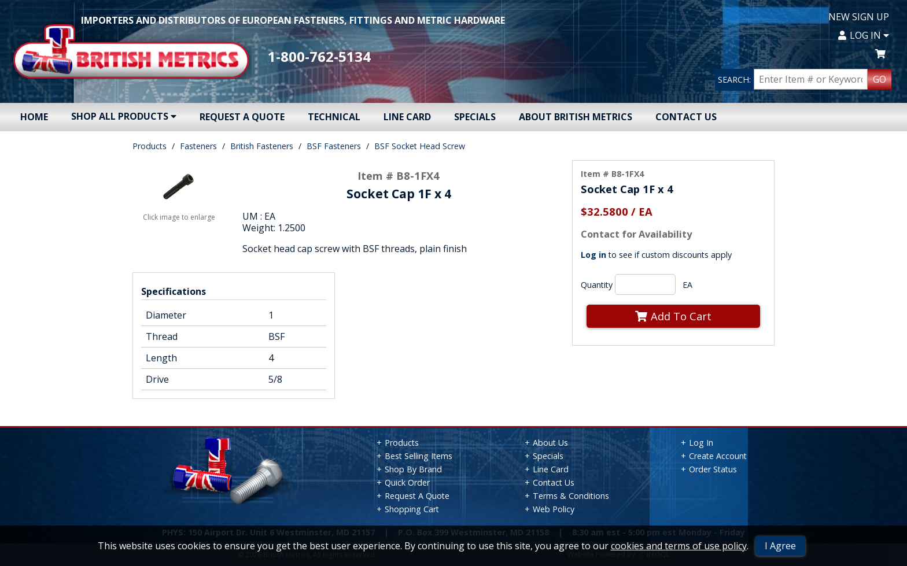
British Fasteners (261, 145)
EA (687, 284)
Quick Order (407, 482)
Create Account (718, 455)
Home (34, 116)
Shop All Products (123, 116)
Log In (863, 35)
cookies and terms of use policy (679, 545)
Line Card (407, 116)
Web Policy (553, 509)
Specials (475, 116)
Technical (334, 116)
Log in (593, 254)
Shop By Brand (413, 469)
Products (149, 145)
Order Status (713, 469)
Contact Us (686, 116)
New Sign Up (858, 17)
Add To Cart (673, 316)
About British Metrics (575, 116)
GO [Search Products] (879, 79)
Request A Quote (242, 116)
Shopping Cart (412, 509)
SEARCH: (734, 79)
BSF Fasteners (334, 145)
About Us (550, 442)
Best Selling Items (418, 455)
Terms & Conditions (571, 495)
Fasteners (198, 145)
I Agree (780, 545)
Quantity (597, 284)
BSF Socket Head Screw (419, 145)
